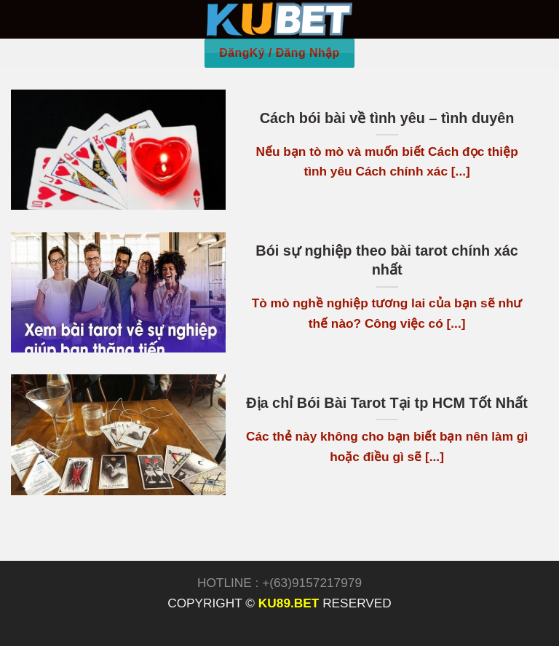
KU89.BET (288, 603)
